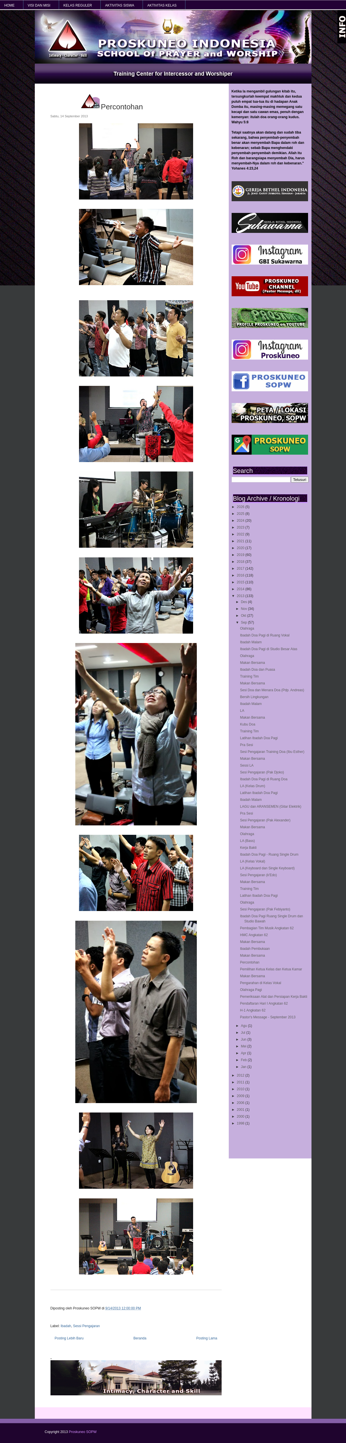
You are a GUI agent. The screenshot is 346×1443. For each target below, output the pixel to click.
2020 (241, 548)
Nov (244, 609)
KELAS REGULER (77, 5)
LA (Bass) (247, 841)
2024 (241, 521)
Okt (244, 616)
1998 (241, 1123)
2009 (241, 1096)
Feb (244, 1060)
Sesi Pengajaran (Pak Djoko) (262, 772)
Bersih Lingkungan (254, 697)
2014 (241, 589)
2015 (241, 582)
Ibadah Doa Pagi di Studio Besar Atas (268, 649)
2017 (241, 569)
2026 (241, 507)
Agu (244, 1026)
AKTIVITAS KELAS (161, 5)
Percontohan (249, 962)
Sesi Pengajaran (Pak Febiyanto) (265, 909)
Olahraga (247, 628)
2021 (241, 541)
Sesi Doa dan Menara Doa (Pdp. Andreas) (272, 690)
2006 (241, 1103)
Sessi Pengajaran (86, 1326)
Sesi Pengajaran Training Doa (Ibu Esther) (272, 752)
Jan (244, 1067)
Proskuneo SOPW (82, 1432)
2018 (241, 562)
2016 (241, 575)
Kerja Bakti (248, 848)
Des (244, 602)
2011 (241, 1082)
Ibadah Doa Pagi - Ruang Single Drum (269, 854)
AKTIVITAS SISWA (119, 5)
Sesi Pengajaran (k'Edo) (258, 875)
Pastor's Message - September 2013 (267, 1017)
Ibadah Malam (251, 642)
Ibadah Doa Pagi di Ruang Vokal (264, 635)
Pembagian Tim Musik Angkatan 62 (267, 928)
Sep (244, 622)
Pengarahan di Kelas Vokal (260, 983)
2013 (241, 596)
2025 (241, 514)
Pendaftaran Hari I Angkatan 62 (264, 1003)
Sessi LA (246, 765)
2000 (241, 1116)
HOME (9, 5)
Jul (243, 1033)
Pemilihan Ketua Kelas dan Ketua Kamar (271, 969)
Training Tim (249, 676)
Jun (244, 1039)
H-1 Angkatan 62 (252, 1010)
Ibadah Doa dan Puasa (257, 670)
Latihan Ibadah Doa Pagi (259, 738)
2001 (241, 1110)
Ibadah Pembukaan (255, 949)
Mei (244, 1046)
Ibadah (66, 1326)
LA (242, 711)
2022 (241, 534)
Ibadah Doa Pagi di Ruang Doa (263, 779)
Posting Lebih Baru (69, 1338)
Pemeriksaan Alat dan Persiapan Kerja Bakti (273, 997)
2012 (241, 1075)
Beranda (139, 1338)
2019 (241, 555)
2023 (241, 527)
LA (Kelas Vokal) (252, 861)
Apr (244, 1053)
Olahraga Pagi (251, 990)
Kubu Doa (247, 724)
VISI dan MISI (39, 5)
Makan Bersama (252, 663)
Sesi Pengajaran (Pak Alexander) (265, 820)
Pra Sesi (246, 745)
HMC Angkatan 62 (254, 935)
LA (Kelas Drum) (252, 786)
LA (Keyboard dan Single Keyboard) (267, 868)
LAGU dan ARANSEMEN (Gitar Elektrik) (270, 807)
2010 (241, 1089)
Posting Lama (206, 1338)
